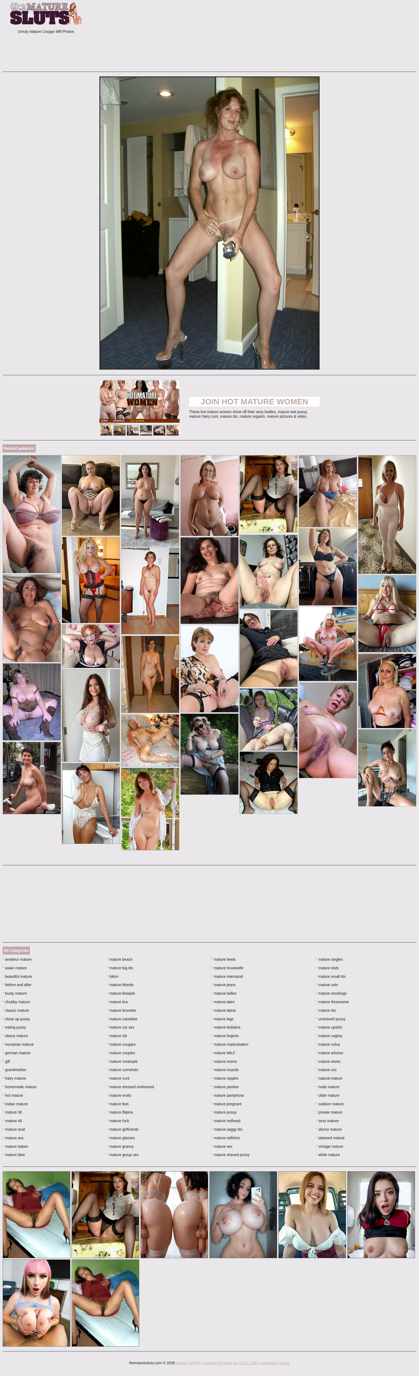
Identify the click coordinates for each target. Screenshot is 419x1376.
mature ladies (224, 993)
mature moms (224, 1061)
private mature (329, 1112)
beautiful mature (17, 976)
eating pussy (14, 1027)
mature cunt (118, 1078)
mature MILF (223, 1053)
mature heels (224, 959)
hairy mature (14, 1078)
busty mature (15, 993)
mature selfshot (226, 1138)
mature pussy (224, 1112)
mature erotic (119, 1095)
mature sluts (327, 968)
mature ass (13, 1138)
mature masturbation (230, 1044)
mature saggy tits (227, 1129)
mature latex (223, 1002)
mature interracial (227, 976)
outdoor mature (330, 1104)
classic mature (16, 1010)
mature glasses (121, 1138)
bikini (112, 976)
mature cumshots (122, 1070)
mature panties (225, 1087)
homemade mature (20, 1087)
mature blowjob (121, 993)
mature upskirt (329, 1027)
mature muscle (225, 1070)
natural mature (329, 1078)
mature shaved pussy (231, 1155)
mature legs (223, 1019)
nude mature (327, 1087)
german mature (16, 1053)
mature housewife (228, 968)
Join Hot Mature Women (254, 401)
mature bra (117, 1002)
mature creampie (122, 1061)
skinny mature (329, 1129)
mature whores (329, 1053)
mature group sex (123, 1155)
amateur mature (17, 959)
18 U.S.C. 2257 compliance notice (261, 1363)
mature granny (120, 1146)
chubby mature (16, 1002)
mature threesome (332, 1002)
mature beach (120, 959)
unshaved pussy (331, 1019)
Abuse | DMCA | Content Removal (204, 1363)
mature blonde (120, 985)
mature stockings (331, 993)
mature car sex (120, 1027)
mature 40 (12, 1121)
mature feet (118, 1104)
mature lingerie (225, 1036)
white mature (328, 1155)
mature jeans (224, 985)
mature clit (117, 1036)
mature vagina (329, 1036)
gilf (6, 1061)
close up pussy (16, 1019)
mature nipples (225, 1078)
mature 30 (12, 1112)
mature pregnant (227, 1104)
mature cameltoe (122, 1019)
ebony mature (15, 1036)
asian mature (15, 968)
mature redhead (226, 1121)
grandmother (14, 1070)
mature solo (327, 985)
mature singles (329, 959)
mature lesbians (226, 1027)
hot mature (13, 1095)
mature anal (14, 1129)
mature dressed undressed (130, 1087)
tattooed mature (330, 1138)
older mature (327, 1095)
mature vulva (328, 1044)
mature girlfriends (123, 1129)
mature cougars (121, 1044)
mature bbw (14, 1155)
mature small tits (331, 976)
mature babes (15, 1146)
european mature (18, 1044)
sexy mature (327, 1121)
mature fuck (118, 1121)
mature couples (121, 1053)
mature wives (328, 1061)
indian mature (15, 1104)
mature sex (222, 1146)
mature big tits (120, 968)
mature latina (224, 1010)
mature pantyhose (228, 1095)
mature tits (326, 1010)
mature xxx (326, 1070)
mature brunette (121, 1010)
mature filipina (120, 1112)
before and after (17, 985)
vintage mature (329, 1146)
